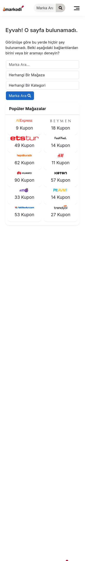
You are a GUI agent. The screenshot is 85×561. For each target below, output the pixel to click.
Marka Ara (20, 95)
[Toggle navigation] (76, 8)
